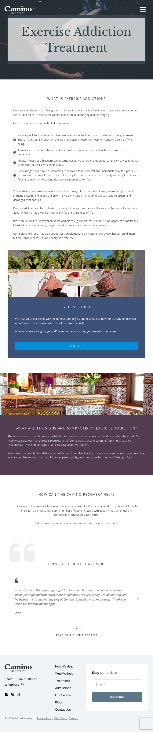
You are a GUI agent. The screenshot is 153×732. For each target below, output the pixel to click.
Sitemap (73, 718)
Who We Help (64, 673)
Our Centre (63, 695)
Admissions (63, 688)
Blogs (59, 702)
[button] (142, 10)
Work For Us (60, 718)
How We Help (64, 666)
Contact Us (63, 709)
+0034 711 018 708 (26, 679)
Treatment (62, 681)
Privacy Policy (45, 718)
